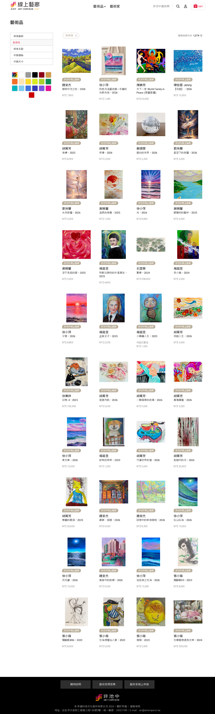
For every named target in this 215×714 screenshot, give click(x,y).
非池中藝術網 (161, 6)
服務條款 (135, 706)
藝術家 (115, 6)
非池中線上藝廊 (37, 6)
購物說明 (75, 684)
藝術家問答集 (107, 684)
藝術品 (99, 6)
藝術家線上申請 (139, 684)
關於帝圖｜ (123, 706)
